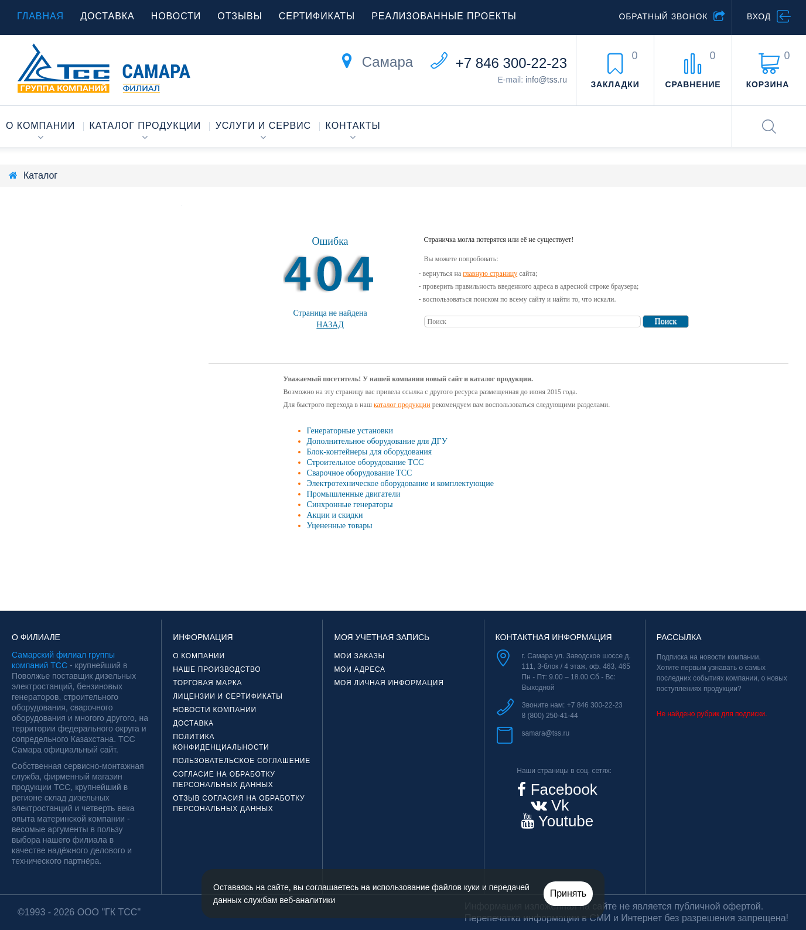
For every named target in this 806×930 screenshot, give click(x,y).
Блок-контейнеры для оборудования (369, 451)
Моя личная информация (388, 683)
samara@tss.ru (546, 733)
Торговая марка (207, 683)
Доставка (107, 16)
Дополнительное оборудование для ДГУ (377, 441)
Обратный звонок (663, 16)
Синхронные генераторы (350, 504)
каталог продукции (402, 405)
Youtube (563, 821)
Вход (759, 16)
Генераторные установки (350, 430)
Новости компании (215, 710)
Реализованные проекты (444, 16)
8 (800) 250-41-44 (550, 716)
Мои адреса (359, 669)
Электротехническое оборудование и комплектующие (400, 483)
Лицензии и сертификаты (228, 696)
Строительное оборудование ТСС (365, 462)
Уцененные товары (340, 525)
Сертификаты (317, 16)
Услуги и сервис (263, 126)
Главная (40, 16)
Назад (330, 324)
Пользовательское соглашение (241, 761)
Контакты (353, 126)
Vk (558, 805)
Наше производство (217, 669)
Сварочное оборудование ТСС (359, 473)
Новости (176, 16)
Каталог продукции (146, 126)
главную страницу (490, 273)
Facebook (561, 789)
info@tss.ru (546, 79)
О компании (40, 126)
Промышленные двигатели (354, 494)
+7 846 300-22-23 (511, 63)
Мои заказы (359, 656)
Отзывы (239, 16)
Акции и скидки (335, 515)
